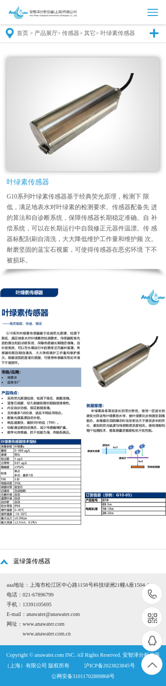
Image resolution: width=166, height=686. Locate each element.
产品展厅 (46, 33)
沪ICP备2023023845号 (109, 666)
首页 (22, 33)
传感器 (70, 33)
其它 (90, 33)
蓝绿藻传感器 (31, 561)
